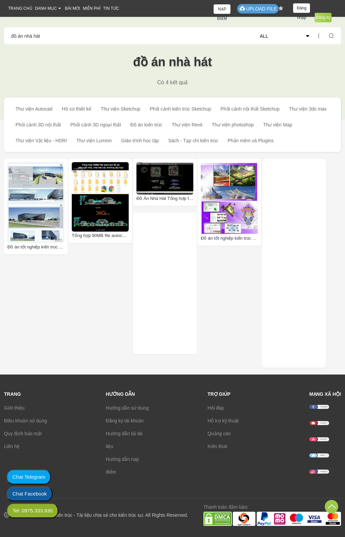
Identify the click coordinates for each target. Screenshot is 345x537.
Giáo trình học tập (140, 140)
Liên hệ (12, 446)
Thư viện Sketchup (120, 109)
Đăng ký (323, 17)
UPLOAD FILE (258, 8)
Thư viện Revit (187, 124)
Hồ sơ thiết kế (76, 109)
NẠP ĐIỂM (222, 10)
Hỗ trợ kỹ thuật (223, 420)
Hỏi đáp (216, 408)
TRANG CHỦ (20, 8)
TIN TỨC (111, 8)
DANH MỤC (46, 8)
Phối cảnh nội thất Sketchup (249, 109)
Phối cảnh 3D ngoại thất (95, 124)
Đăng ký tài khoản (125, 420)
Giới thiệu (14, 408)
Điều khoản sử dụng (25, 420)
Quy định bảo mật (23, 433)
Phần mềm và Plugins (250, 140)
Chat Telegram (28, 477)
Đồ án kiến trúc (146, 124)
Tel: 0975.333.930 (32, 510)
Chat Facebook (29, 494)
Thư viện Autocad (34, 109)
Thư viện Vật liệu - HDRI (41, 140)
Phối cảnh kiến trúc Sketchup (180, 109)
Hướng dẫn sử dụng (127, 408)
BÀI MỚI (72, 8)
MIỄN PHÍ (91, 8)
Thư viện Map (277, 124)
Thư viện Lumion (94, 140)
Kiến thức (218, 446)
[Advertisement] (181, 283)
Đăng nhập (302, 9)
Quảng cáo (219, 433)
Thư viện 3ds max (308, 109)
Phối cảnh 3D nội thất (38, 124)
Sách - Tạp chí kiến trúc (193, 140)
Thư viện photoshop (233, 124)
